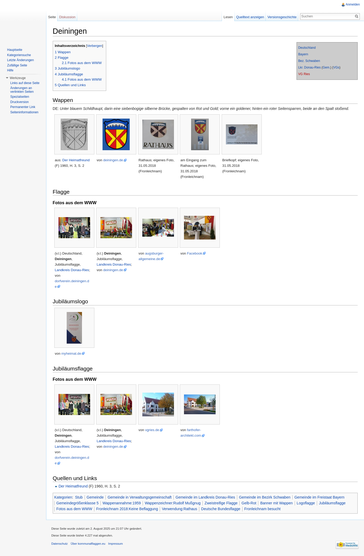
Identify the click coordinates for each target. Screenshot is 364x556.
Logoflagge (306, 503)
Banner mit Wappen (277, 503)
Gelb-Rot (249, 503)
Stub (79, 497)
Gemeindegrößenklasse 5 (78, 503)
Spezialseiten (19, 97)
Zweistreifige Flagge (221, 503)
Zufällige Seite (17, 65)
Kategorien (63, 497)
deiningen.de (113, 160)
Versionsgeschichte (281, 17)
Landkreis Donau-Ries (72, 270)
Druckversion (19, 102)
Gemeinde (95, 497)
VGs (336, 67)
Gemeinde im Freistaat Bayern (320, 497)
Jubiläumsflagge (332, 503)
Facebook (195, 253)
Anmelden (353, 4)
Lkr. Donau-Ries (309, 67)
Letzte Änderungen (20, 60)
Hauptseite (14, 50)
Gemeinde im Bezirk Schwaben (265, 497)
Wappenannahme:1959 (122, 503)
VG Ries (304, 74)
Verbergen (95, 46)
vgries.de (152, 430)
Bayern (303, 54)
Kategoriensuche (19, 55)
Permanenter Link (22, 107)
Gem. (326, 67)
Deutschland (307, 48)
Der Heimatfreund (76, 160)
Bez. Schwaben (309, 61)
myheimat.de (71, 353)
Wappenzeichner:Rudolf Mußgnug (173, 503)
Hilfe (10, 70)
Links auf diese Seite (25, 83)
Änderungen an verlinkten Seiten (22, 90)
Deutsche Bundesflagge (221, 509)
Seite (52, 17)
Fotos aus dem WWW (75, 509)
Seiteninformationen (24, 112)
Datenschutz (60, 543)
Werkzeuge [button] (18, 78)
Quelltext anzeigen (250, 17)
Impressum (116, 543)
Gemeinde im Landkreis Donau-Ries (205, 497)
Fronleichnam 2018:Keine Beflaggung (127, 509)
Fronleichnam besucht (263, 509)
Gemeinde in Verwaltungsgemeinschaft (140, 497)
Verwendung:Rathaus (179, 509)
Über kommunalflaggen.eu (88, 543)
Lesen (228, 17)
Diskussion (67, 17)
